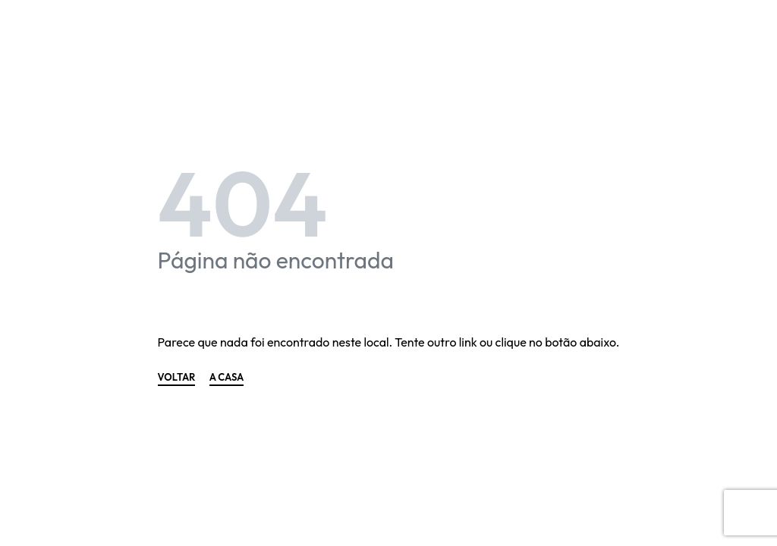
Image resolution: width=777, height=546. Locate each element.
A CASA (226, 377)
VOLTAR (177, 377)
